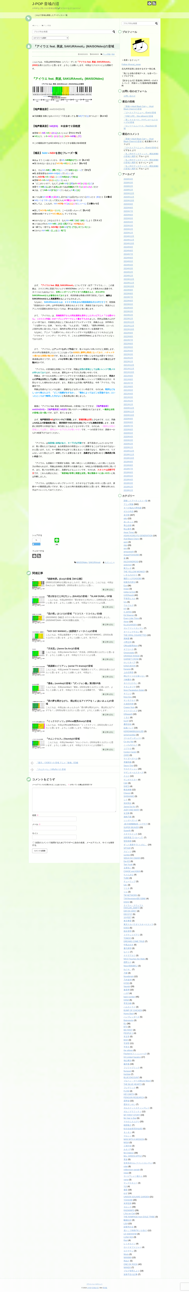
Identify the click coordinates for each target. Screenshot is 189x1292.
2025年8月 (128, 208)
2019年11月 (129, 455)
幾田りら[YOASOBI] (133, 579)
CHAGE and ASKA (132, 871)
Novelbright (129, 976)
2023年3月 (128, 311)
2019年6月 (128, 472)
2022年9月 (128, 333)
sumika (127, 855)
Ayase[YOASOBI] (131, 555)
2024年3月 (128, 268)
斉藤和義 (128, 762)
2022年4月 (128, 351)
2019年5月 (128, 476)
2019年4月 (128, 480)
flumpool (127, 1071)
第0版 (105, 1288)
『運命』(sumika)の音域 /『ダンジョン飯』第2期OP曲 (73, 683)
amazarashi (129, 552)
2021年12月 (129, 365)
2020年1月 (128, 447)
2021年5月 (128, 390)
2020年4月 (128, 437)
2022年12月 (129, 322)
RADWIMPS (129, 1210)
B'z (125, 1024)
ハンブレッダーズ (131, 1017)
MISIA (126, 1142)
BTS (125, 1027)
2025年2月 (128, 229)
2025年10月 (129, 201)
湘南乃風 (128, 817)
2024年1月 (128, 276)
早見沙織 (128, 1003)
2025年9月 (128, 204)
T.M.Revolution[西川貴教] (135, 899)
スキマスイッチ (130, 834)
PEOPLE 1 (128, 1033)
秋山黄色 (128, 529)
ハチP (126, 993)
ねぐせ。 (128, 969)
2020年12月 (129, 408)
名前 (35, 815)
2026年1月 (128, 190)
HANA (126, 1000)
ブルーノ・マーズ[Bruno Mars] (137, 1081)
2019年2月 (128, 487)
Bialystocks (128, 1020)
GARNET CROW (131, 659)
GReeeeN (128, 714)
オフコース (128, 649)
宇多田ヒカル (129, 599)
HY (125, 609)
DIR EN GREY (130, 911)
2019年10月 (129, 458)
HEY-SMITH (129, 1094)
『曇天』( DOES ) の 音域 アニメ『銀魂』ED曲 (54, 763)
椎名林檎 (128, 790)
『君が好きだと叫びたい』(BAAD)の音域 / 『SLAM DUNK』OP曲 (79, 596)
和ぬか (127, 1261)
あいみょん (128, 522)
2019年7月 (128, 469)
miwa (126, 1173)
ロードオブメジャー (132, 1247)
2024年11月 (129, 240)
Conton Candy (130, 752)
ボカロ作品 (128, 511)
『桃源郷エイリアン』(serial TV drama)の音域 (69, 666)
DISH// (126, 902)
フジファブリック (131, 1068)
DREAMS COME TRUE (134, 941)
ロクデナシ (128, 1251)
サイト (35, 833)
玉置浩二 (128, 868)
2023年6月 (128, 301)
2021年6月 (128, 387)
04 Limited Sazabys (132, 1057)
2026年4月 (128, 179)
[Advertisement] (74, 512)
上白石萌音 (128, 672)
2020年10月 (129, 415)
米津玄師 (128, 1203)
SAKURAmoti (94, 562)
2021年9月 (128, 376)
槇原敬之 (128, 1125)
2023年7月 (128, 297)
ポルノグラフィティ (132, 1112)
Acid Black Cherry (131, 539)
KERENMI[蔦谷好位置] (134, 731)
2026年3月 (128, 183)
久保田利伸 (128, 704)
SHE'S (126, 786)
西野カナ (128, 962)
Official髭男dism (131, 646)
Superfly (127, 831)
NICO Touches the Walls (134, 959)
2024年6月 (128, 258)
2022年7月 (128, 340)
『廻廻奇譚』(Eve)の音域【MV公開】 (64, 579)
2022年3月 (128, 354)
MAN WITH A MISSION (134, 1139)
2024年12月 (129, 236)
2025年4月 (128, 222)
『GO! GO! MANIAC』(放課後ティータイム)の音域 (71, 631)
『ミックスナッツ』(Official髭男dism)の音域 (68, 721)
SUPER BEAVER (131, 827)
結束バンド (128, 728)
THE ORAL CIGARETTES (135, 635)
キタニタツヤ (129, 687)
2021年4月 (128, 394)
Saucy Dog (128, 766)
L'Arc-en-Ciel (129, 1214)
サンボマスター (130, 780)
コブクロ (128, 749)
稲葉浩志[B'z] (129, 582)
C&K (126, 783)
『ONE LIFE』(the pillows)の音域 (138, 116)
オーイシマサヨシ (131, 632)
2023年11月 (129, 283)
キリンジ (128, 694)
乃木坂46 (128, 980)
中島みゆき (128, 945)
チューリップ (129, 881)
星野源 (127, 1101)
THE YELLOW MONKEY (134, 572)
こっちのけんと (130, 745)
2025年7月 (128, 211)
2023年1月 (128, 319)
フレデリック (129, 1088)
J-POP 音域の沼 (45, 4)
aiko (125, 518)
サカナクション (130, 769)
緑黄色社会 (128, 1227)
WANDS (127, 1267)
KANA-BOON (129, 666)
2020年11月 (129, 412)
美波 (113, 54)
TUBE (126, 878)
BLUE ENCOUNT (131, 1077)
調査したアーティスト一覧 (135, 501)
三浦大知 (128, 1146)
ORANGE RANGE (132, 656)
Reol (126, 1240)
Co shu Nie (128, 742)
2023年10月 (129, 286)
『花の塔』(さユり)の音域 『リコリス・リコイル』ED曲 (74, 613)
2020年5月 (128, 433)
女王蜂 (127, 813)
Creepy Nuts (129, 707)
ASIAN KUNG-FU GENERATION (138, 536)
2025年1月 (128, 233)
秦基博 (127, 990)
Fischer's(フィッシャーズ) (135, 1054)
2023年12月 (129, 279)
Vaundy (127, 986)
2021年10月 (129, 372)
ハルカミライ (129, 1007)
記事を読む (109, 590)
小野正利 (128, 642)
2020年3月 (128, 440)
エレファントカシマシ (133, 628)
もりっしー (110, 562)
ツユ (126, 892)
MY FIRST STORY (132, 1115)
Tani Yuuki (128, 865)
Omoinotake (129, 653)
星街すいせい (129, 1104)
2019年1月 (128, 490)
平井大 (127, 1047)
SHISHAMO (129, 796)
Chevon (127, 793)
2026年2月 (128, 186)
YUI (125, 1186)
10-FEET (128, 917)
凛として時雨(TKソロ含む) (135, 1230)
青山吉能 (128, 525)
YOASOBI (128, 1200)
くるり (127, 717)
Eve (125, 586)
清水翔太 (128, 803)
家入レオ (128, 568)
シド (126, 800)
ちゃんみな (128, 875)
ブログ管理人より (131, 1271)
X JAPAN (128, 612)
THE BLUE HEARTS (133, 1084)
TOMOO (127, 938)
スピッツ (128, 851)
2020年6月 (128, 429)
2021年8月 (128, 379)
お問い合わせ (129, 96)
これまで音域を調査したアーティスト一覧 (52, 15)
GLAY (126, 721)
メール (36, 824)
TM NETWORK (130, 895)
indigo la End (129, 592)
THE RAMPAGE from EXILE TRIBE (139, 1217)
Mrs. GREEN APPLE (133, 1156)
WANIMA (128, 1257)
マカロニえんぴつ (131, 1122)
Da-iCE (127, 861)
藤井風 (127, 1064)
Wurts (126, 1254)
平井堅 (127, 1043)
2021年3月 (128, 397)
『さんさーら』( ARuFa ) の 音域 (48, 770)
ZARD (126, 755)
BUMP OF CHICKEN (133, 1010)
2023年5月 (128, 304)
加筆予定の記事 (130, 1274)
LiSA (126, 1224)
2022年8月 (128, 336)
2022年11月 (129, 326)
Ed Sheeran (129, 615)
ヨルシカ (128, 1207)
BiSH (126, 1040)
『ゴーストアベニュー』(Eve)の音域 (140, 113)
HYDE (126, 983)
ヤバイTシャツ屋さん (133, 1176)
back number (129, 997)
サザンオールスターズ (133, 772)
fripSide (127, 1074)
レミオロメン (129, 1244)
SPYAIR (127, 848)
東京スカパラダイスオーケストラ (138, 924)
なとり (127, 952)
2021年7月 (128, 383)
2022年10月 (129, 329)
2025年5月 (128, 218)
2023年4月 (128, 308)
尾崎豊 (127, 638)
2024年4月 (128, 265)
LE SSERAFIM (130, 1234)
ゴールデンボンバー (132, 738)
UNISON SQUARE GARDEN (136, 1197)
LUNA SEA (128, 1237)
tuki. (125, 885)
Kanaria (127, 669)
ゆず (126, 1193)
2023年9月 (128, 290)
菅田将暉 (128, 841)
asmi (126, 542)
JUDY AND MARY (132, 810)
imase (126, 589)
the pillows (128, 1050)
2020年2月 (128, 444)
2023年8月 (128, 294)
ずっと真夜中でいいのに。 (135, 845)
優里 (126, 1190)
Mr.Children (129, 1153)
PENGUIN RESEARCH (134, 1097)
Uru (125, 602)
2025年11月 (129, 197)
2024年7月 (128, 254)
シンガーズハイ (130, 820)
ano (125, 548)
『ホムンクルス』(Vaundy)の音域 (63, 739)
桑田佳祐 (128, 724)
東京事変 (128, 921)
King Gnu (128, 697)
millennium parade (132, 1170)
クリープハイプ (130, 711)
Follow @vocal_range (131, 64)
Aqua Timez (129, 532)
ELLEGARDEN (130, 625)
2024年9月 (128, 247)
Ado (125, 545)
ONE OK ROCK (131, 1264)
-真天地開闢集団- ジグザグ (135, 824)
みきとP (127, 1149)
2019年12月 (129, 451)
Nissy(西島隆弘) (131, 966)
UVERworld (129, 595)
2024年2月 (128, 272)
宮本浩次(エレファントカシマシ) (138, 1163)
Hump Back (129, 1014)
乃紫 (126, 973)
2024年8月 (128, 251)
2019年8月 (128, 465)
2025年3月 (128, 226)
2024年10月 (129, 243)
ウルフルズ (128, 605)
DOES (126, 928)
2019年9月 (128, 462)
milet (126, 1166)
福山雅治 (128, 1060)
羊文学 (127, 1037)
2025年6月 (128, 215)
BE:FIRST (128, 1030)
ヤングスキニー (130, 1183)
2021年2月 (128, 401)
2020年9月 (128, 419)
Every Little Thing (131, 618)
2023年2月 (128, 315)
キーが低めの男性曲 (132, 508)
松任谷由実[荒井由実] (133, 1129)
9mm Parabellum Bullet (134, 690)
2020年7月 (128, 426)
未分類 (127, 515)
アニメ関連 (107, 54)
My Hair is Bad (130, 1118)
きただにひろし (130, 683)
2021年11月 (129, 369)
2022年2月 (128, 358)
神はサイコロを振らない (134, 676)
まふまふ (128, 1132)
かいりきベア (129, 662)
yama (126, 1180)
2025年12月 (129, 193)
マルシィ (128, 1136)
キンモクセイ (129, 700)
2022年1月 (128, 362)
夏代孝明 (128, 948)
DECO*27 (128, 914)
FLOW (126, 1091)
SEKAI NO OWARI (132, 858)
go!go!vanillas (130, 735)
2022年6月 (128, 344)
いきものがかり (130, 575)
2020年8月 (128, 422)
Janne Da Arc (129, 807)
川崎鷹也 (128, 680)
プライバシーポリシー (94, 1284)
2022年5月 (128, 347)
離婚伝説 (128, 1220)
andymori (128, 565)
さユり (127, 776)
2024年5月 (128, 261)
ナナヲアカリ (129, 955)
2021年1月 (128, 404)
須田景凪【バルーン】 (133, 837)
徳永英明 (128, 931)
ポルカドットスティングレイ (136, 1108)
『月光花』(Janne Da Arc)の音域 (62, 648)
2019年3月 (128, 483)
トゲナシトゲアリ (131, 935)
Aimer (126, 622)
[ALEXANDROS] (131, 562)
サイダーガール (130, 759)
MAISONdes (81, 562)
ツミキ (127, 888)
